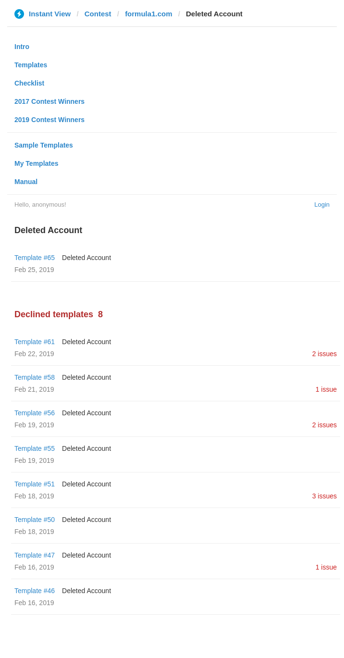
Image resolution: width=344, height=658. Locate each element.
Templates (30, 65)
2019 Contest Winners (49, 120)
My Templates (36, 163)
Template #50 (34, 519)
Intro (21, 46)
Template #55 (34, 448)
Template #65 (34, 257)
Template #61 (34, 342)
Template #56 (34, 413)
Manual (25, 182)
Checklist (29, 83)
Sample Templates (43, 145)
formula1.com (148, 14)
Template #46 (34, 591)
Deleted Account (86, 257)
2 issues (324, 354)
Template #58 (34, 377)
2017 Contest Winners (49, 101)
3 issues (324, 496)
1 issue (326, 389)
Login (322, 204)
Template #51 (34, 484)
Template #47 (34, 555)
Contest (98, 14)
